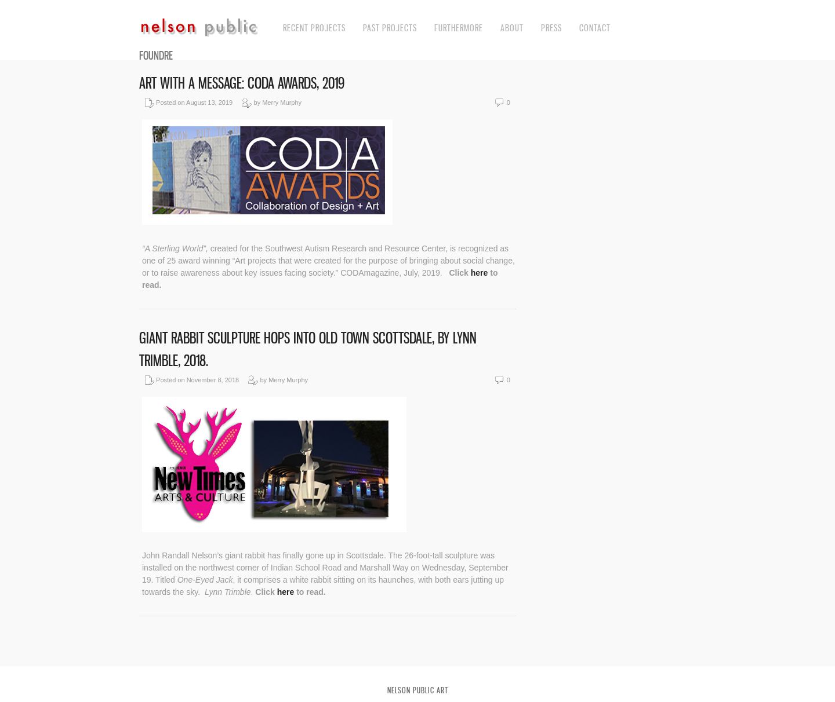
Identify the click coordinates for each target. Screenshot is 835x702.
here (480, 272)
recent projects (314, 28)
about (512, 28)
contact (595, 28)
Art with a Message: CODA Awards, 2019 (241, 83)
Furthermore (458, 28)
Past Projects (390, 28)
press (551, 28)
